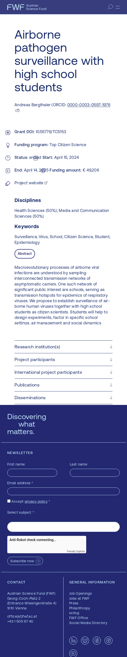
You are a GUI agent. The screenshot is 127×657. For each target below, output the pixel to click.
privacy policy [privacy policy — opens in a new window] (36, 501)
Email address (20, 483)
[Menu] (118, 7)
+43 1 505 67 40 (20, 621)
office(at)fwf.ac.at (22, 616)
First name (16, 464)
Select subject (20, 512)
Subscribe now (22, 561)
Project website (29, 183)
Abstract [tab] (25, 254)
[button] (63, 347)
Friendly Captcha (76, 551)
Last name (78, 464)
